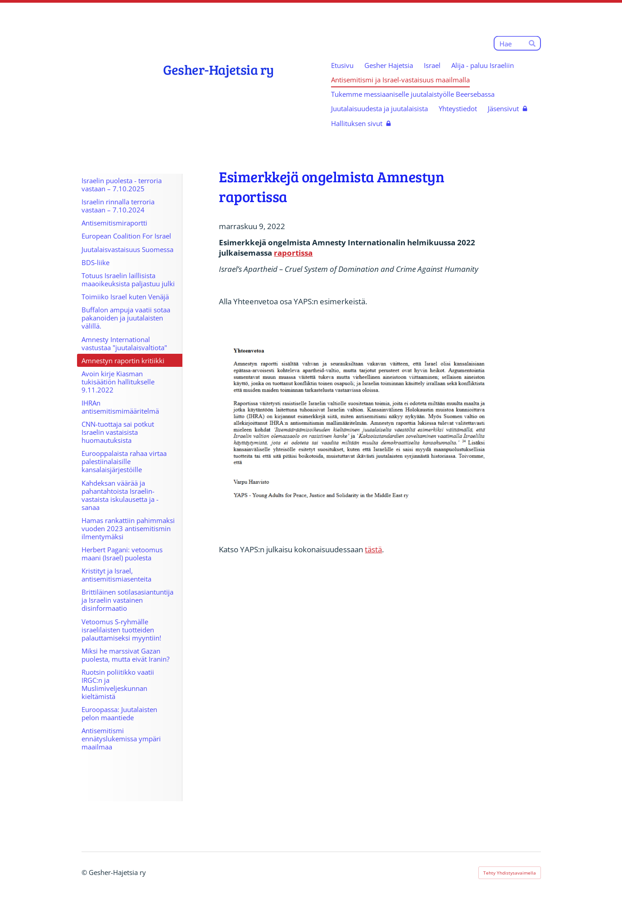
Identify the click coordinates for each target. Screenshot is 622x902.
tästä (373, 549)
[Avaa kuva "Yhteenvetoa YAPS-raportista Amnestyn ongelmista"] (361, 425)
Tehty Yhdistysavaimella (509, 873)
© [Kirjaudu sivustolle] (85, 872)
